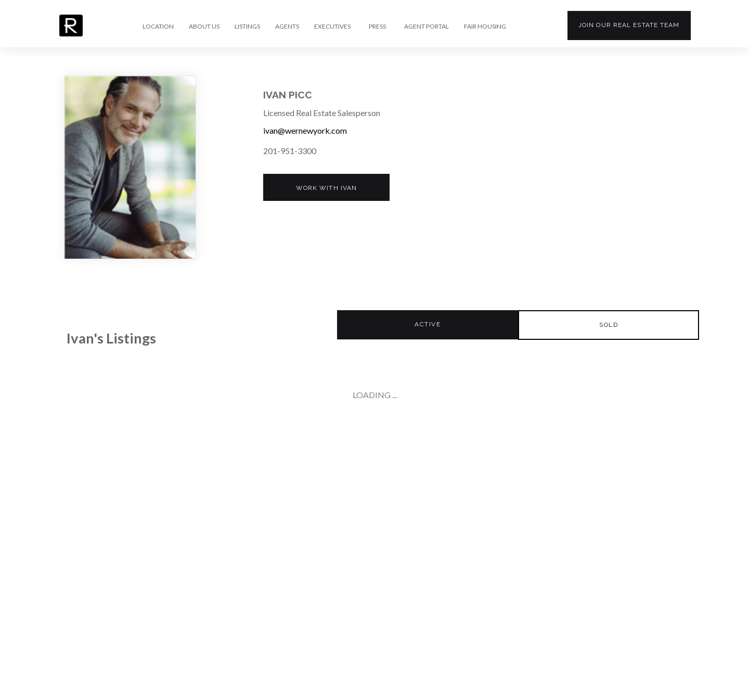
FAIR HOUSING (485, 26)
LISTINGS (247, 26)
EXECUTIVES (332, 26)
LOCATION (158, 26)
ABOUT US (204, 26)
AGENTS (287, 26)
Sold (608, 324)
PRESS (377, 26)
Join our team (629, 25)
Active (428, 324)
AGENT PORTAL (426, 26)
